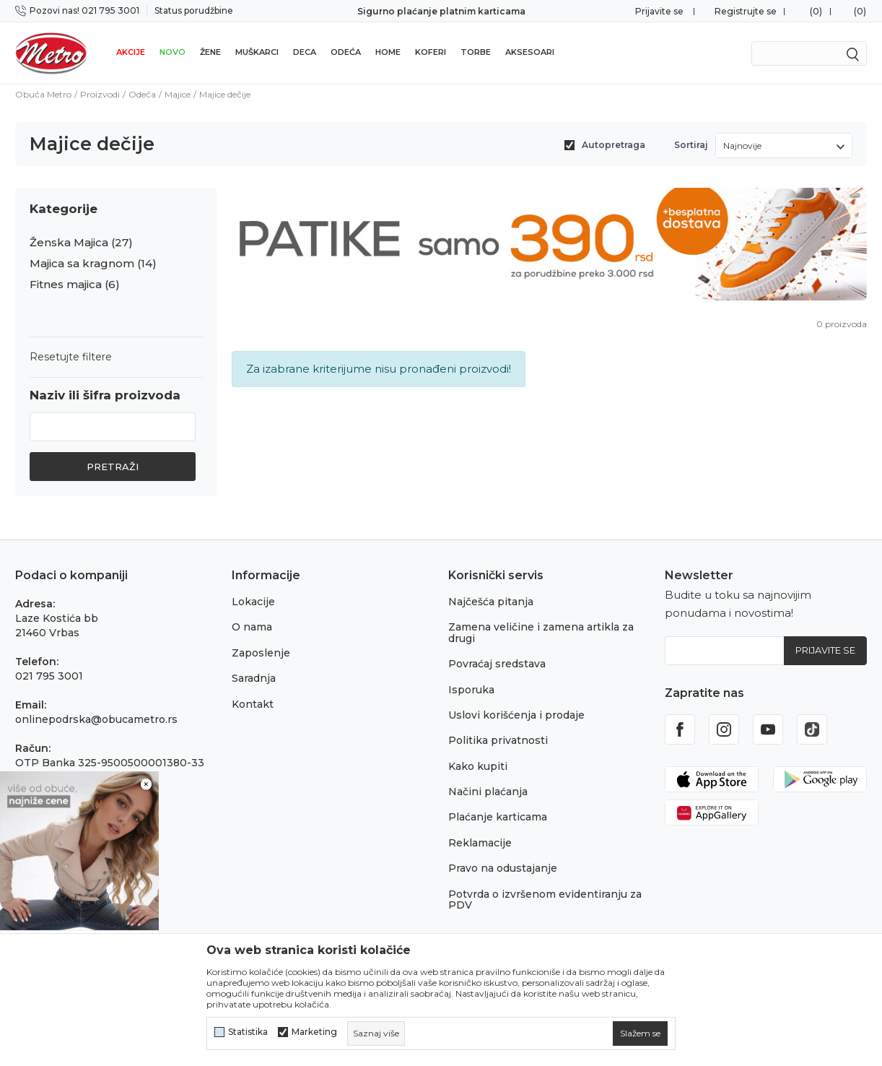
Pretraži (113, 466)
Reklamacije (480, 842)
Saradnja (254, 678)
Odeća (346, 52)
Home (388, 52)
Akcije (130, 52)
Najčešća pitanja (490, 601)
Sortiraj (691, 144)
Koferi (430, 52)
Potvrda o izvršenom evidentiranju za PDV (545, 899)
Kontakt (253, 704)
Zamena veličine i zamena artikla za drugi (541, 632)
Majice (178, 94)
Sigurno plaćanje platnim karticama (441, 11)
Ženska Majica (81, 243)
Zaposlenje (261, 652)
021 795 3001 (49, 676)
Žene (210, 52)
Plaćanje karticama (497, 816)
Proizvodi (100, 94)
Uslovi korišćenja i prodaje (516, 715)
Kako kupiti (477, 766)
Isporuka (471, 689)
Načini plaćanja (488, 791)
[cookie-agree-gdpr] (640, 1033)
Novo (172, 52)
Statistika (248, 1032)
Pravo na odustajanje (502, 868)
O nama (252, 626)
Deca (304, 52)
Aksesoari (529, 52)
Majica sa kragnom (93, 264)
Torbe (475, 52)
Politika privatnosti (498, 740)
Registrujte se (746, 11)
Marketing (314, 1032)
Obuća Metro (43, 94)
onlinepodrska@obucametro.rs (96, 719)
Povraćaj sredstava (497, 663)
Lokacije (253, 601)
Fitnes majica (75, 285)
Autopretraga (613, 144)
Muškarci (257, 52)
